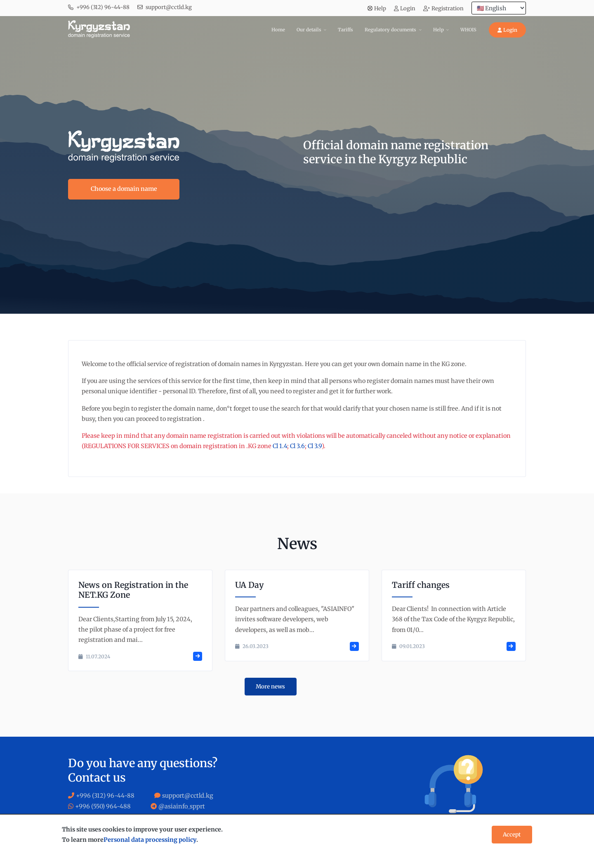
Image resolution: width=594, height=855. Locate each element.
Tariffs (345, 30)
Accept (512, 834)
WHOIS (468, 30)
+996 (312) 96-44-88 (103, 7)
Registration (443, 8)
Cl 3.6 (297, 446)
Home (278, 30)
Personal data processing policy (150, 839)
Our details (309, 30)
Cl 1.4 (280, 446)
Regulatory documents (390, 30)
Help (376, 8)
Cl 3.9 (315, 446)
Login (404, 8)
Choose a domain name (124, 189)
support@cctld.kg (169, 7)
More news (270, 686)
